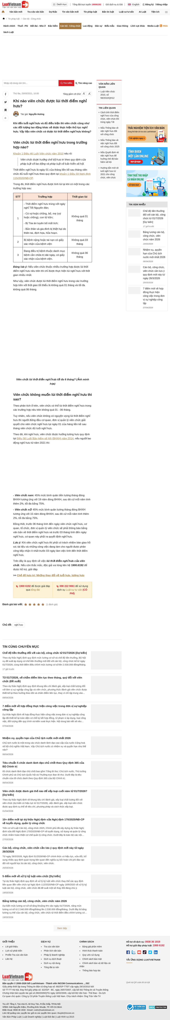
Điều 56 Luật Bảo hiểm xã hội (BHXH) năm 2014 (45, 438)
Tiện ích (155, 12)
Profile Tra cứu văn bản (16, 955)
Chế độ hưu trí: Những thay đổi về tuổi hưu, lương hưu (50, 575)
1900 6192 (23, 586)
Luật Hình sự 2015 (65, 1017)
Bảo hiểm (53, 26)
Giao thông (122, 26)
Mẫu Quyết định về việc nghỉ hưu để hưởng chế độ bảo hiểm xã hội (109, 157)
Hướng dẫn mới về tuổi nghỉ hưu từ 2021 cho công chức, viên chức (109, 173)
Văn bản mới (15, 12)
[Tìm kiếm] (66, 83)
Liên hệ (8, 959)
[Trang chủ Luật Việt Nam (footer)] (17, 980)
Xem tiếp (62, 928)
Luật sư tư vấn (126, 12)
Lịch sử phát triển (13, 950)
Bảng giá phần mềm (92, 946)
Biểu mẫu (109, 26)
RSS (164, 26)
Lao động (87, 26)
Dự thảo (53, 12)
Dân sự (98, 26)
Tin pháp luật (90, 12)
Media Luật (153, 26)
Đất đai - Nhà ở (38, 26)
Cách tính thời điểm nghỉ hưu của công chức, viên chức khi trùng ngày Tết (109, 117)
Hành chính (9, 26)
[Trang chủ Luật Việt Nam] (15, 4)
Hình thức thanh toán (92, 950)
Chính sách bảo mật (92, 959)
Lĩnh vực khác (138, 26)
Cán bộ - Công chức (70, 26)
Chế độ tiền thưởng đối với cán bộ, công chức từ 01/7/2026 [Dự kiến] (44, 652)
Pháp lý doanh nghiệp (54, 955)
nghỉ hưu (18, 625)
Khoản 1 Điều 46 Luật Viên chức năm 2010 (38, 153)
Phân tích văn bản (52, 950)
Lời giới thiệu (11, 946)
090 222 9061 (65, 586)
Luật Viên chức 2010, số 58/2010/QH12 (107, 94)
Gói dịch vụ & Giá (114, 4)
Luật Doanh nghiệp (32, 1017)
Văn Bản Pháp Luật (11, 1017)
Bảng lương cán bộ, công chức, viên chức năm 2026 (34, 901)
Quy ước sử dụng (91, 955)
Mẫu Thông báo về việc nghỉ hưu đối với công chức (109, 131)
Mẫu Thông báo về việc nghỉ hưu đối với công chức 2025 (109, 143)
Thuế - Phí (23, 26)
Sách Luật (8, 32)
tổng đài (35, 589)
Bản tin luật (108, 12)
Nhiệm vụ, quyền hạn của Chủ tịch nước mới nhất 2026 (36, 738)
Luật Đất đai (49, 1017)
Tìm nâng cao (83, 83)
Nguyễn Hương (36, 114)
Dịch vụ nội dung (52, 963)
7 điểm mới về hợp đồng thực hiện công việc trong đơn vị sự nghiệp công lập (154, 296)
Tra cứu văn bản (35, 12)
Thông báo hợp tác (91, 970)
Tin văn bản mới (70, 12)
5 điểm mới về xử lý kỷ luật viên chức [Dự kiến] (31, 876)
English (133, 4)
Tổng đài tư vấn (51, 967)
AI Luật (142, 12)
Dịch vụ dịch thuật (53, 959)
